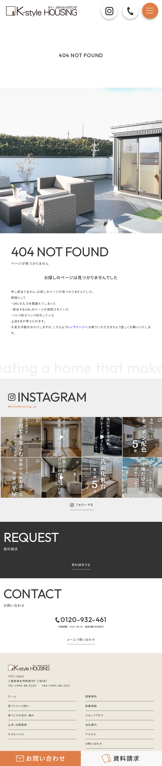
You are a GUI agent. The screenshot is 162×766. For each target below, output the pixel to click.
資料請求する (81, 565)
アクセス (90, 734)
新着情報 (91, 706)
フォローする (81, 505)
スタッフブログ (94, 715)
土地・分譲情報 (17, 724)
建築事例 (91, 696)
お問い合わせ (93, 743)
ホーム (12, 696)
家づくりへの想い (19, 706)
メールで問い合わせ (81, 640)
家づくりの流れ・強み (21, 715)
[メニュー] (149, 11)
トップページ (76, 327)
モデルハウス (16, 734)
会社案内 (91, 724)
